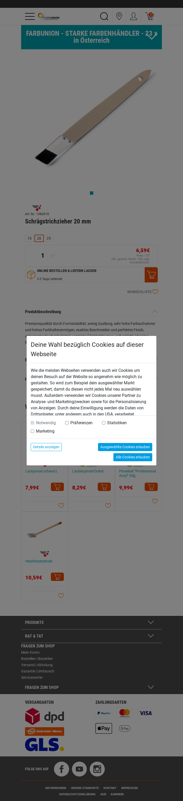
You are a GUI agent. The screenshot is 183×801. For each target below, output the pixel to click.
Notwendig (46, 422)
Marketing (45, 431)
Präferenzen (81, 422)
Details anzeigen (46, 447)
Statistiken (117, 422)
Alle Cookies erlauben (133, 457)
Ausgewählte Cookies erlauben (125, 447)
